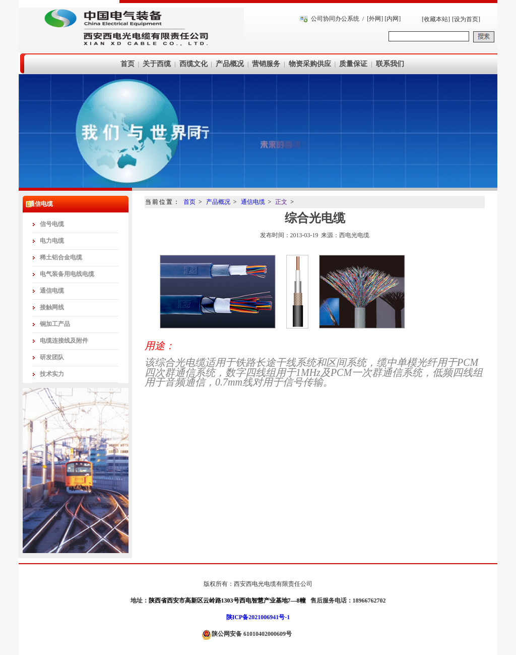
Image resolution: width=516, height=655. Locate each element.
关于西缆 (157, 64)
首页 (127, 64)
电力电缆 (52, 240)
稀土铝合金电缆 (61, 257)
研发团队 (52, 357)
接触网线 (52, 307)
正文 (281, 201)
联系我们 (390, 64)
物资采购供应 (310, 64)
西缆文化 (193, 64)
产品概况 (230, 64)
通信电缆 (52, 290)
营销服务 (266, 64)
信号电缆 (52, 224)
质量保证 (353, 64)
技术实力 (52, 373)
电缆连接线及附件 (64, 340)
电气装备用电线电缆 (67, 274)
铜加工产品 (55, 324)
